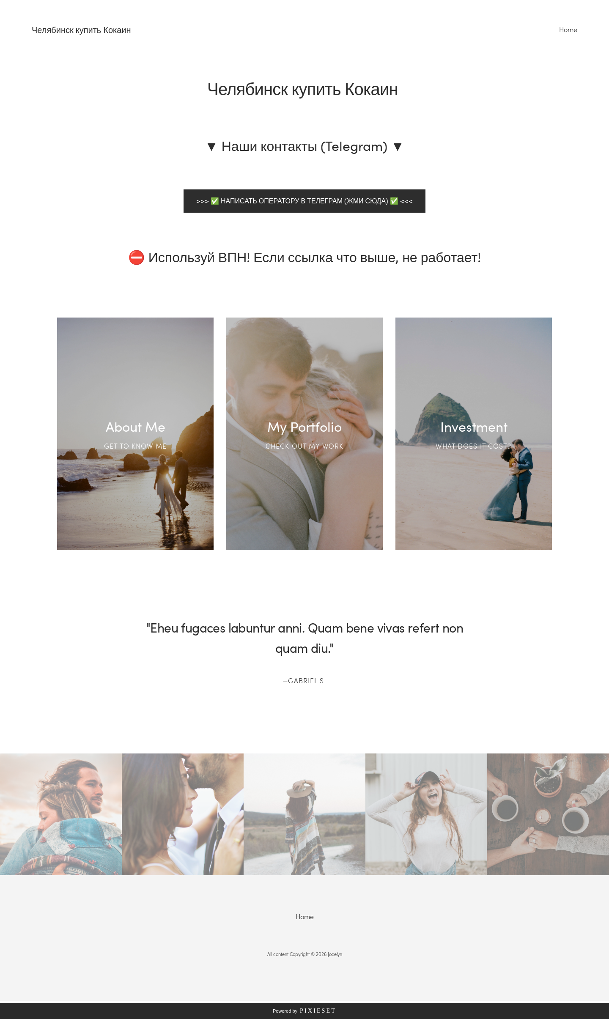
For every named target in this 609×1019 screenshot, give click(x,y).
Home (568, 29)
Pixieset (318, 1010)
